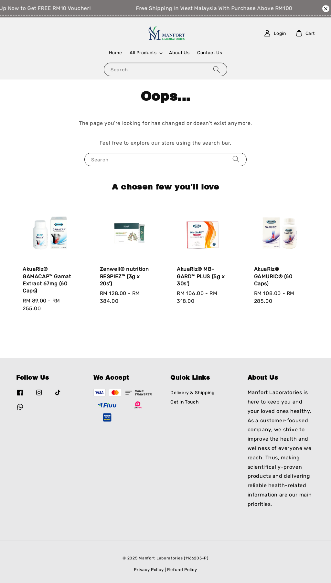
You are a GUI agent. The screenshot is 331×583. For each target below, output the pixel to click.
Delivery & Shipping (192, 392)
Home (115, 53)
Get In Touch (184, 402)
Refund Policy (182, 569)
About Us (179, 53)
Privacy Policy (149, 569)
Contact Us (209, 53)
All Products (143, 53)
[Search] (216, 69)
